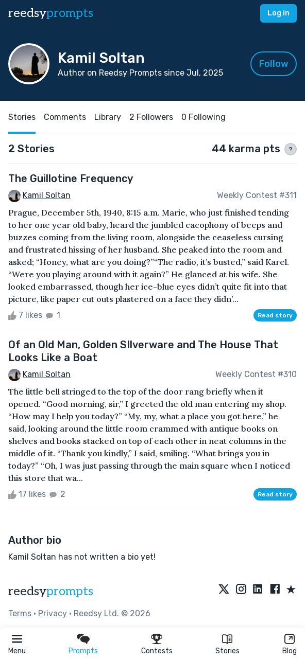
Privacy (52, 613)
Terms (19, 613)
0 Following (203, 117)
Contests (157, 651)
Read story (275, 315)
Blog (289, 651)
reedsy (50, 591)
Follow (274, 63)
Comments (65, 117)
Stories (227, 651)
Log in (278, 13)
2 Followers (151, 117)
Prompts (83, 651)
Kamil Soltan (47, 195)
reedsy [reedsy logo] (50, 13)
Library (107, 117)
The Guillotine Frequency (70, 178)
